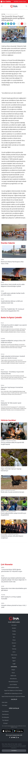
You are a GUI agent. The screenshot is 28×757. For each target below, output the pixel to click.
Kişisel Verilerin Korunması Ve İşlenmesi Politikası (13, 696)
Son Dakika (6, 1)
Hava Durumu (5, 714)
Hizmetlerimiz (13, 678)
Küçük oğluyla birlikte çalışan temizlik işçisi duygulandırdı (13, 514)
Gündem (14, 628)
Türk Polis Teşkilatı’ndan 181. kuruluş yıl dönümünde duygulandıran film (12, 310)
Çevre (14, 651)
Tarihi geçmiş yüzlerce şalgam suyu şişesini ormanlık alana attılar (14, 326)
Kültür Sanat (14, 654)
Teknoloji (14, 649)
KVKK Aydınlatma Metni (13, 687)
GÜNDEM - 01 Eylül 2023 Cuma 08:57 (8, 440)
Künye (13, 672)
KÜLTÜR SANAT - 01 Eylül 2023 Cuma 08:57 (9, 534)
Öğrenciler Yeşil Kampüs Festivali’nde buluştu (12, 388)
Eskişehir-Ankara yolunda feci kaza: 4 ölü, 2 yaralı (13, 606)
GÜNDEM (3, 306)
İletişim (13, 669)
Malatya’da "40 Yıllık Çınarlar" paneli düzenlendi (11, 404)
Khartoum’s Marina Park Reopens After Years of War (12, 262)
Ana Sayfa (14, 625)
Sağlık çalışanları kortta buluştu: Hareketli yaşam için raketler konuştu (13, 357)
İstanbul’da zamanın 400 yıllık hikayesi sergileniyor (12, 537)
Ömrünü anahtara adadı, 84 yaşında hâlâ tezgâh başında (12, 443)
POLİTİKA (3, 594)
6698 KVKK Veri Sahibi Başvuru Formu (13, 693)
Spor (14, 637)
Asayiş (14, 634)
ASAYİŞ (2, 567)
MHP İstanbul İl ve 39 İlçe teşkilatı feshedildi (11, 597)
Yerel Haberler (5, 711)
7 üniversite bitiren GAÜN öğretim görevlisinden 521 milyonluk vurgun (11, 570)
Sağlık (14, 646)
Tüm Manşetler (5, 717)
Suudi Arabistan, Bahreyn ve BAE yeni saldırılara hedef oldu (12, 302)
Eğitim (14, 660)
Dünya (14, 640)
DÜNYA (2, 259)
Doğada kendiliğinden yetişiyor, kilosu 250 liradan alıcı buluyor (13, 341)
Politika (14, 631)
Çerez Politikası (13, 684)
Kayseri (2, 369)
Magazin (14, 657)
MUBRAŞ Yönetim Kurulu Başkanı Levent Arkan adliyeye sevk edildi (20, 1)
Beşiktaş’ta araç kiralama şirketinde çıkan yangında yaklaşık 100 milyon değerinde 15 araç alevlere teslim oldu (13, 579)
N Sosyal (5, 723)
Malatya (2, 385)
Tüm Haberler (5, 720)
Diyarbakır (3, 338)
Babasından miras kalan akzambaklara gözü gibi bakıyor (14, 589)
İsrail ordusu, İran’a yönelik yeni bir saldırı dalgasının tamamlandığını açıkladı (13, 285)
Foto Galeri (4, 705)
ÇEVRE (2, 586)
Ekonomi (14, 643)
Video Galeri (4, 702)
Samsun (2, 354)
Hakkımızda (13, 675)
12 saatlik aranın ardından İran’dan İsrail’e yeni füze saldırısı (13, 294)
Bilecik (2, 322)
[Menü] (1, 6)
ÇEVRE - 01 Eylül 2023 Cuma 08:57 (8, 467)
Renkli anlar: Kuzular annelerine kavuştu (12, 492)
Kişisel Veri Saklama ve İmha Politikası (13, 690)
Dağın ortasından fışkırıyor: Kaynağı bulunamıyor (11, 469)
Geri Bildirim (14, 750)
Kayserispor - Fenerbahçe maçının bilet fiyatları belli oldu (12, 372)
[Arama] (26, 6)
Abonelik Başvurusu (13, 681)
